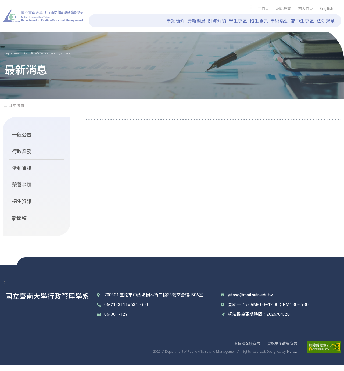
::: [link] (251, 9)
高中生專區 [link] (302, 20)
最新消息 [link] (196, 20)
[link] (263, 8)
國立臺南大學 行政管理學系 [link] (43, 15)
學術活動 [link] (279, 20)
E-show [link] (291, 357)
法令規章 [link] (326, 20)
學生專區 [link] (238, 20)
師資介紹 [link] (217, 20)
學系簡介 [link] (175, 20)
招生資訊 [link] (259, 20)
